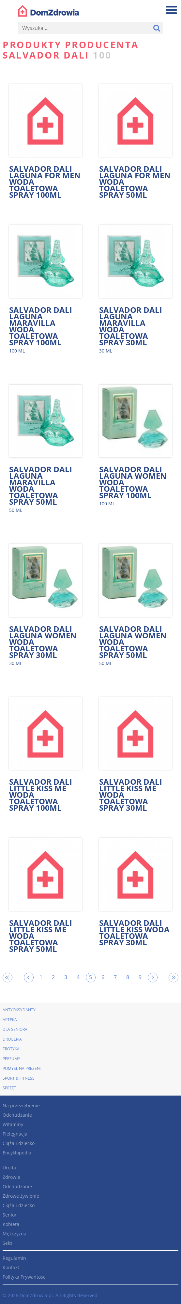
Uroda (9, 1167)
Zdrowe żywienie (21, 1196)
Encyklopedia (17, 1153)
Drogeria (12, 1039)
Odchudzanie (17, 1115)
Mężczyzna (14, 1234)
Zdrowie (11, 1177)
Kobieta (11, 1224)
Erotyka (11, 1049)
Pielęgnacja (15, 1134)
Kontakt (11, 1267)
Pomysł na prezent (22, 1068)
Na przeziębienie (21, 1105)
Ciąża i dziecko (19, 1143)
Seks (7, 1243)
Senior (10, 1215)
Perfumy (11, 1058)
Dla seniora (15, 1029)
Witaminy (13, 1124)
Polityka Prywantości (25, 1277)
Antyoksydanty (19, 1010)
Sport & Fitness (19, 1078)
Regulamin (14, 1258)
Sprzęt (9, 1088)
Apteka (10, 1019)
